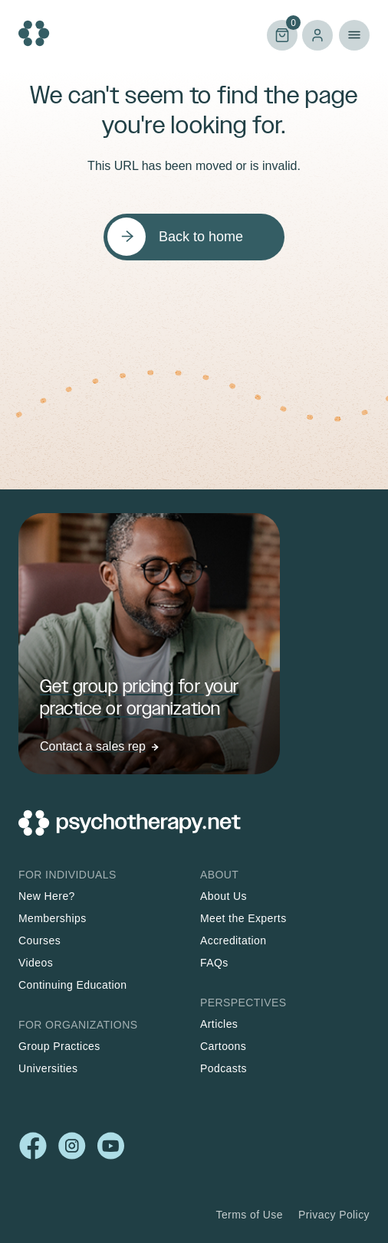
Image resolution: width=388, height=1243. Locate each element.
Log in (317, 35)
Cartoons (223, 1046)
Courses (39, 940)
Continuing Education (72, 985)
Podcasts (223, 1068)
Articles (219, 1024)
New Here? (46, 896)
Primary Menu (354, 35)
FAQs (214, 963)
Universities (47, 1068)
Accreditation (233, 940)
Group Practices (59, 1046)
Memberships (52, 918)
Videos (35, 963)
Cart (282, 34)
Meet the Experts (243, 918)
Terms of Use (249, 1215)
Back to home (201, 236)
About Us (223, 896)
